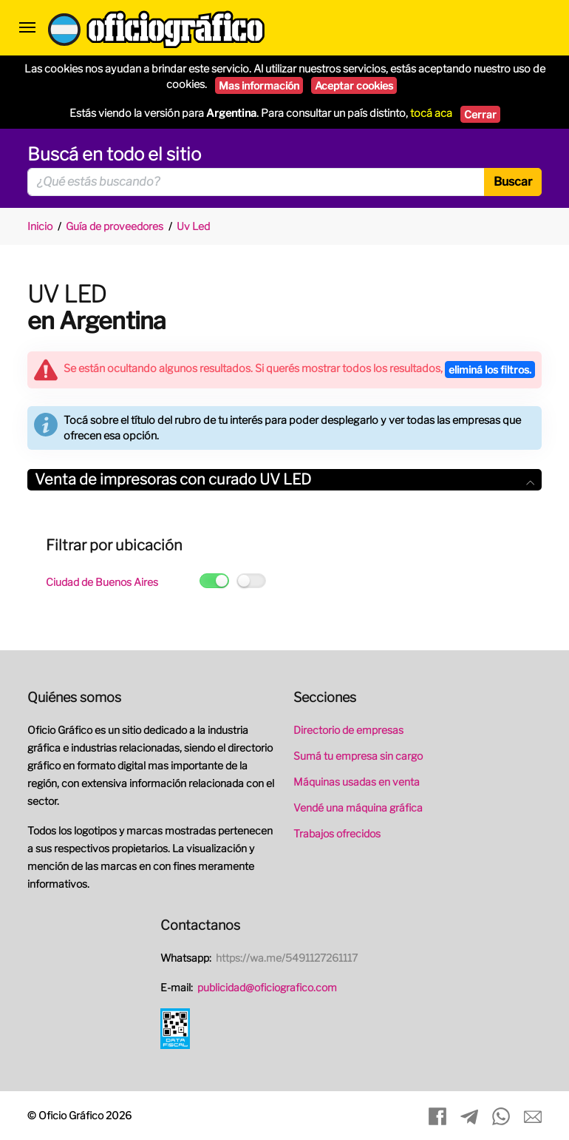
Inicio (39, 226)
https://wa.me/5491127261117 (287, 957)
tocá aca (431, 113)
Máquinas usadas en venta (356, 781)
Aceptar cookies (354, 85)
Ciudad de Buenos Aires (102, 582)
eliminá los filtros (490, 369)
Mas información (259, 85)
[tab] (284, 479)
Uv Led (193, 226)
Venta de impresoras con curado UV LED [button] (284, 479)
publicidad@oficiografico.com (267, 987)
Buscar (513, 182)
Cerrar (480, 114)
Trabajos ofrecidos (337, 833)
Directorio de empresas (348, 730)
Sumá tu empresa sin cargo (358, 755)
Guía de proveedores (114, 226)
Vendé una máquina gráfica (358, 807)
